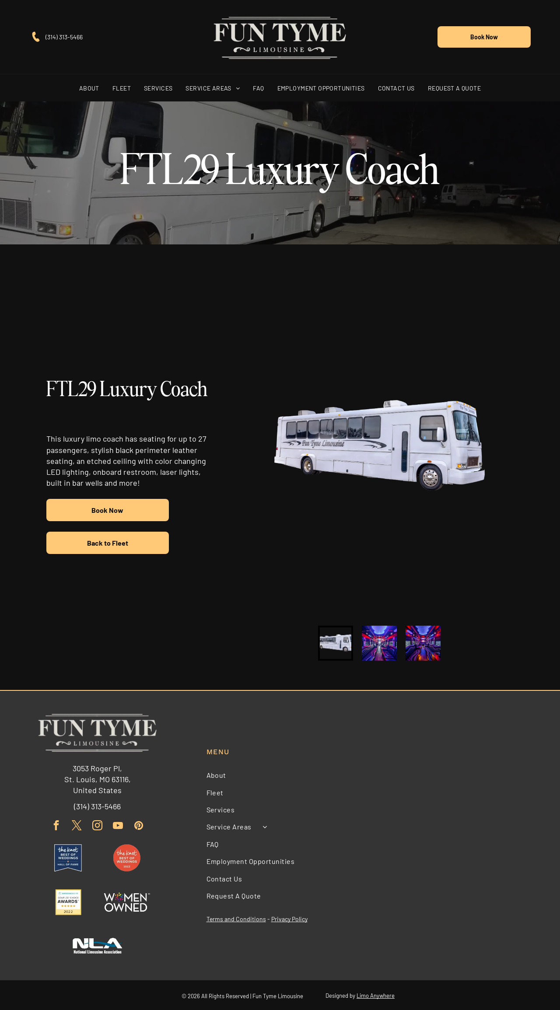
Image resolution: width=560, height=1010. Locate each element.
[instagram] (97, 825)
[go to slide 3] (423, 641)
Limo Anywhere (376, 994)
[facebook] (56, 825)
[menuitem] (89, 87)
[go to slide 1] (335, 641)
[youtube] (118, 825)
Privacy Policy (289, 917)
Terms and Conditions (236, 917)
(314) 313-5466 (64, 36)
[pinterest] (138, 825)
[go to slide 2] (379, 641)
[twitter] (76, 825)
